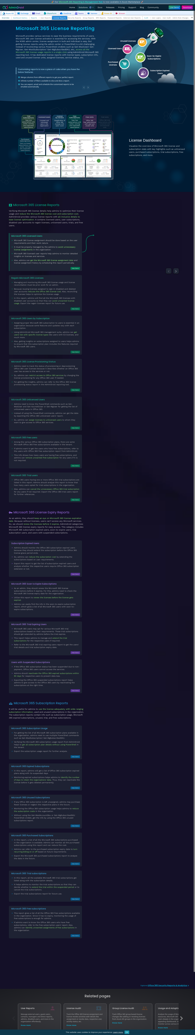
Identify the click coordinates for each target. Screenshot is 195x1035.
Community (153, 7)
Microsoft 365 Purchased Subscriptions (32, 835)
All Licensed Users (107, 204)
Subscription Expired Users (25, 543)
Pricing (121, 7)
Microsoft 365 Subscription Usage (29, 728)
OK (127, 1032)
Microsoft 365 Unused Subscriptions (30, 797)
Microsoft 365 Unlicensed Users (28, 399)
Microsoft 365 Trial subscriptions (28, 873)
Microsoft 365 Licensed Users (26, 236)
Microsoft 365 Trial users (24, 475)
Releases (110, 7)
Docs (100, 7)
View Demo (75, 268)
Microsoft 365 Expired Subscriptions (30, 766)
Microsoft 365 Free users (24, 437)
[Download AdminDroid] (186, 7)
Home (72, 7)
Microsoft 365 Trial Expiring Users (29, 624)
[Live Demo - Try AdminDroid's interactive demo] (174, 7)
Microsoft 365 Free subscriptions (28, 908)
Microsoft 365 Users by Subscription (30, 318)
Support (132, 7)
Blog (142, 7)
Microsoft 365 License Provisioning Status (33, 361)
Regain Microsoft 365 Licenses (27, 278)
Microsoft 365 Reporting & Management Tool (80, 2)
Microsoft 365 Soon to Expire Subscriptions (34, 583)
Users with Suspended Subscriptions (30, 662)
